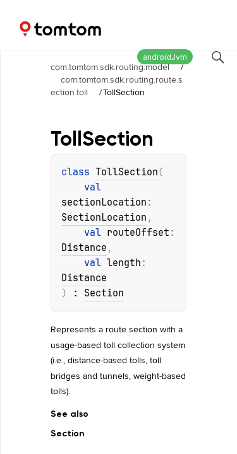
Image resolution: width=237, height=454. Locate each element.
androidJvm (165, 57)
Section (104, 293)
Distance (84, 248)
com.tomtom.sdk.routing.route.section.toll (117, 85)
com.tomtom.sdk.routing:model (110, 67)
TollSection (126, 172)
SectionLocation (104, 217)
